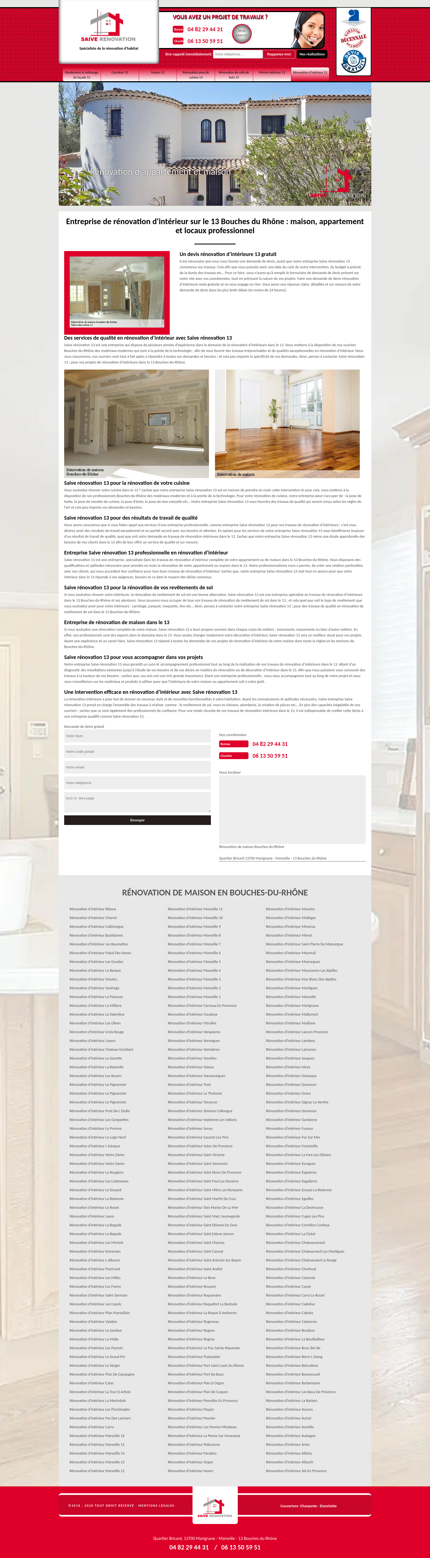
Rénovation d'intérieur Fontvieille (292, 1144)
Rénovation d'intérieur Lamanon (291, 1048)
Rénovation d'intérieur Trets (189, 1083)
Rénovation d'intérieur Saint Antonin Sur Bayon (204, 1258)
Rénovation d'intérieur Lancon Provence (297, 1030)
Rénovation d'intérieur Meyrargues (293, 960)
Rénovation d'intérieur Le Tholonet (195, 1091)
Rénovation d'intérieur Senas (190, 1127)
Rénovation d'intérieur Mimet (289, 933)
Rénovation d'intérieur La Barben (291, 1399)
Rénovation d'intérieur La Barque (95, 969)
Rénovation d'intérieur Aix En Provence (296, 1469)
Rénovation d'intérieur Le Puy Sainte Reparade (204, 1346)
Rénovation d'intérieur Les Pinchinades (100, 1407)
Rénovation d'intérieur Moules (93, 977)
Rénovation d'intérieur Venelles (192, 1056)
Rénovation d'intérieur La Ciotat (290, 1232)
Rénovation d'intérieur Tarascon (192, 1100)
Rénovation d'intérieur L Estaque (95, 1144)
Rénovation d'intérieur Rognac (191, 1337)
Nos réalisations (296, 54)
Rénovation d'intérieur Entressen (95, 1249)
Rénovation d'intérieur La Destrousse (294, 1206)
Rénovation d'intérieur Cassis (288, 1285)
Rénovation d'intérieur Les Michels (96, 1241)
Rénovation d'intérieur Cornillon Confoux (298, 1223)
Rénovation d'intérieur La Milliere (95, 1004)
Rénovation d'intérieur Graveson (291, 1083)
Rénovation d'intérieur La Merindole (98, 1399)
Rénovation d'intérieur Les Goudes (96, 960)
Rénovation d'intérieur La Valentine (97, 1012)
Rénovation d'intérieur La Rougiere (97, 1170)
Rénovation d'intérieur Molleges (291, 916)
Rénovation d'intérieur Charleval (291, 1267)
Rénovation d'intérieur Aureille (290, 1425)
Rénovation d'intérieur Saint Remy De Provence (204, 1170)
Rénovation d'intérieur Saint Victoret (196, 1153)
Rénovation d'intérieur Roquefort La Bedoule (202, 1302)
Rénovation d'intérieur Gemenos (291, 1109)
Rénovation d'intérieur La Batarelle (96, 1065)
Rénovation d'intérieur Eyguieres (291, 1170)
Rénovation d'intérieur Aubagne (291, 1434)
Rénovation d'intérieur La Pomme (96, 1127)
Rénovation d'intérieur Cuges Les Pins (295, 1214)
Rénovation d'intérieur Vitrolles (192, 1021)
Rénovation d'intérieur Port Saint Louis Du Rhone (206, 1364)
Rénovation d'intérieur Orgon (190, 1460)
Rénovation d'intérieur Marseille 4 (194, 969)
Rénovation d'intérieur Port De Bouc (196, 1372)
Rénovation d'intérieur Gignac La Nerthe (297, 1100)
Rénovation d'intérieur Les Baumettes (99, 942)
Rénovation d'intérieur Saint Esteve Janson (201, 1232)
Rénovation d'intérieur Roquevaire (194, 1293)
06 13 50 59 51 (198, 39)
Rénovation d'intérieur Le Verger (95, 1364)
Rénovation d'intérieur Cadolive (290, 1302)
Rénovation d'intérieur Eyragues (291, 1162)
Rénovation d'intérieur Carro (92, 1425)
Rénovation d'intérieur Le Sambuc (96, 1328)
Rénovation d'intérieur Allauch (289, 1460)
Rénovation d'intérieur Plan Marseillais (100, 1311)
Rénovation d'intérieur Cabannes (291, 1320)
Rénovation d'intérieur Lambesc (290, 1039)
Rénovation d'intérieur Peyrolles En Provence (202, 1399)
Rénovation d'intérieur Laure (92, 1214)
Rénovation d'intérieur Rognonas (193, 1320)
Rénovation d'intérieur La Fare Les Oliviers (298, 1153)
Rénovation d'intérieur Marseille (291, 995)
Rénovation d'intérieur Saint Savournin (198, 1162)
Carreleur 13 (119, 72)
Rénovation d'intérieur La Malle (94, 1337)
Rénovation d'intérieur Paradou (192, 1451)
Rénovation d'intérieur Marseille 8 (194, 933)
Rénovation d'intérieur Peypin (191, 1407)
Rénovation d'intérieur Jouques (290, 1056)
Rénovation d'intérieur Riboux (93, 907)
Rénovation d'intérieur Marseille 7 (194, 942)
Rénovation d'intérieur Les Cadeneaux (99, 1179)
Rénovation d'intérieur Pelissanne (194, 1443)
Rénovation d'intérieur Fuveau (289, 1127)
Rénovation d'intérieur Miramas (290, 925)
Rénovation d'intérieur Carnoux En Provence (202, 1004)
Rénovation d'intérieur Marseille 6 (194, 951)
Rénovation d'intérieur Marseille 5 (194, 960)
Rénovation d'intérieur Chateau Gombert (101, 1048)
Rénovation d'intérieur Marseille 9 (194, 925)
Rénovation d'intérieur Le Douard (95, 1188)
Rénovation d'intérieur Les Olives (95, 1021)
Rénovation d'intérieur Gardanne (291, 1118)
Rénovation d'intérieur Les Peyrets (96, 1346)
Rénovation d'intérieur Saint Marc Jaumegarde (204, 1214)
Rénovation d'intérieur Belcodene (292, 1364)
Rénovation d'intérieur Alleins (289, 1451)
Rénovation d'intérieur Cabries (289, 1311)
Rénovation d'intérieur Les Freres (95, 1285)
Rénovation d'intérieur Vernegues (194, 1039)
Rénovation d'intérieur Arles (288, 1443)
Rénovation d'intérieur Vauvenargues (196, 1074)
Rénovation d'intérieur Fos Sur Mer (293, 1135)
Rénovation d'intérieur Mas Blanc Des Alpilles (301, 977)
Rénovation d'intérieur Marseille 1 (194, 995)
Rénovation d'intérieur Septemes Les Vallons (202, 1118)
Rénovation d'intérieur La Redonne (97, 1197)
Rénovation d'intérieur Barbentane (293, 1381)
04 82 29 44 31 (198, 28)
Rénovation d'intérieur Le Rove (192, 1276)
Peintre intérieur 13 (272, 72)
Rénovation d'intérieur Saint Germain (99, 1293)
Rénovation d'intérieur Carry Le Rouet (295, 1293)
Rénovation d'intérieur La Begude (95, 1223)
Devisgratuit (239, 33)
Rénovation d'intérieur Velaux (191, 1065)
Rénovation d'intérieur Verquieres (194, 1030)
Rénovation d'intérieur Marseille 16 (97, 1434)
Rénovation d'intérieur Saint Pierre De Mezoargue (304, 942)
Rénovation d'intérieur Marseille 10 (195, 916)
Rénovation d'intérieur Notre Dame (97, 1153)
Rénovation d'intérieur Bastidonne (96, 933)
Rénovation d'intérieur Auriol (288, 1416)
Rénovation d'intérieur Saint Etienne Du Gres (202, 1223)
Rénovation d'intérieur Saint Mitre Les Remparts (205, 1188)
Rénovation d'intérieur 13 (310, 72)
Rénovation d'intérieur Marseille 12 (97, 1469)
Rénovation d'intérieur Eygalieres (291, 1179)
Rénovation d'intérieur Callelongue (97, 925)
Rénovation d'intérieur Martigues (292, 986)
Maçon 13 (158, 72)
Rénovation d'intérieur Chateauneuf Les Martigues (305, 1249)
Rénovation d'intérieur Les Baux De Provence (301, 1390)
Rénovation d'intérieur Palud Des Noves (100, 951)
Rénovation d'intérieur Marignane (292, 1004)
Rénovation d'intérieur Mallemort (292, 1012)
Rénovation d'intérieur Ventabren (194, 1048)
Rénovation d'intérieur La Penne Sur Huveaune (204, 1434)
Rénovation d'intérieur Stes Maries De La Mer (203, 1206)
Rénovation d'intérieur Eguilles (289, 1197)
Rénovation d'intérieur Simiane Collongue (200, 1109)
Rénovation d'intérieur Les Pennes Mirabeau (202, 1425)
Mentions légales (156, 1504)
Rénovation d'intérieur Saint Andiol (195, 1267)
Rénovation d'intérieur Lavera (92, 1039)
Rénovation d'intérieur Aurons (289, 1407)
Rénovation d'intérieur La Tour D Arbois (100, 1390)
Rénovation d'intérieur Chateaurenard (295, 1241)
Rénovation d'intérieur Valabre (93, 1320)
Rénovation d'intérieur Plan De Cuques (198, 1390)
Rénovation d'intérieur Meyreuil (291, 951)
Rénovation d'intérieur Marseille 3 (194, 977)
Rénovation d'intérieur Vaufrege (94, 986)
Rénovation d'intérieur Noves (190, 1469)
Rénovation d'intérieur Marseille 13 (97, 1460)
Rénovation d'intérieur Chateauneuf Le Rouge (301, 1258)
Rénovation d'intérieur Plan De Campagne (102, 1372)
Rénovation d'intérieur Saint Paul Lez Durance (203, 1179)
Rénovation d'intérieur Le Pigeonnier (98, 1083)
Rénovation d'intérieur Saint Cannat (195, 1249)
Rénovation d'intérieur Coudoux (192, 1012)
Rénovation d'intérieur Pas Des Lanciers (100, 1416)
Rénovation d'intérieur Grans (288, 1091)
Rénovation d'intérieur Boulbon (290, 1328)
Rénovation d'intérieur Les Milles (95, 1276)
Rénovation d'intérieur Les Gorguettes (99, 1118)
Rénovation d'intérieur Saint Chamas (196, 1241)
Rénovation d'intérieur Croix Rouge (97, 1030)
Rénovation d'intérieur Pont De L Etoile (100, 1109)
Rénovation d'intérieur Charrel (93, 916)
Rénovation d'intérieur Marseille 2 (194, 986)
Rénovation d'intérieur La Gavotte (96, 1056)
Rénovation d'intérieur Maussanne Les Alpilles (302, 969)
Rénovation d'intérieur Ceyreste (290, 1276)
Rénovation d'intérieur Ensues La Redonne (299, 1188)
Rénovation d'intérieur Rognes (191, 1328)
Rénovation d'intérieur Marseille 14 (97, 1451)
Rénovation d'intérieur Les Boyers (96, 1074)
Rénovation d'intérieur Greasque (291, 1074)
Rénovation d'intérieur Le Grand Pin (97, 1355)
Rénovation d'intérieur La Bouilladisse (295, 1337)
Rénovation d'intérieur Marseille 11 (195, 907)
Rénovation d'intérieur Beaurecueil (293, 1372)
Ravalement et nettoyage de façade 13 (81, 75)
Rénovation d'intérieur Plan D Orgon (196, 1381)
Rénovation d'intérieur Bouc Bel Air (293, 1346)
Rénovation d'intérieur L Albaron (95, 1258)
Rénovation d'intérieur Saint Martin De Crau (202, 1197)
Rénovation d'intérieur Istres (288, 1065)
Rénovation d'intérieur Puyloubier (194, 1355)
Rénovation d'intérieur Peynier (191, 1416)
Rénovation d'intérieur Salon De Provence (200, 1144)
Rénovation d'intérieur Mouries (290, 907)
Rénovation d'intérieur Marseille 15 (97, 1443)
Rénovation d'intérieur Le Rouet (94, 1206)
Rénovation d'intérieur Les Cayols (95, 1302)
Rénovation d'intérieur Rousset (192, 1285)
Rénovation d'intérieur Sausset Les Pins (198, 1135)
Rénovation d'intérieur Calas (92, 1381)
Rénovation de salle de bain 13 (234, 75)
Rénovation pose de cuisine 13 (196, 75)
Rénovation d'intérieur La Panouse (96, 995)
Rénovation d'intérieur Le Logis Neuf (98, 1135)
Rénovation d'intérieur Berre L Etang (294, 1355)
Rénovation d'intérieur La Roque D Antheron (202, 1311)
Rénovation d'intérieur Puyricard (95, 1267)
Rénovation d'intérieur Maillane (290, 1021)
